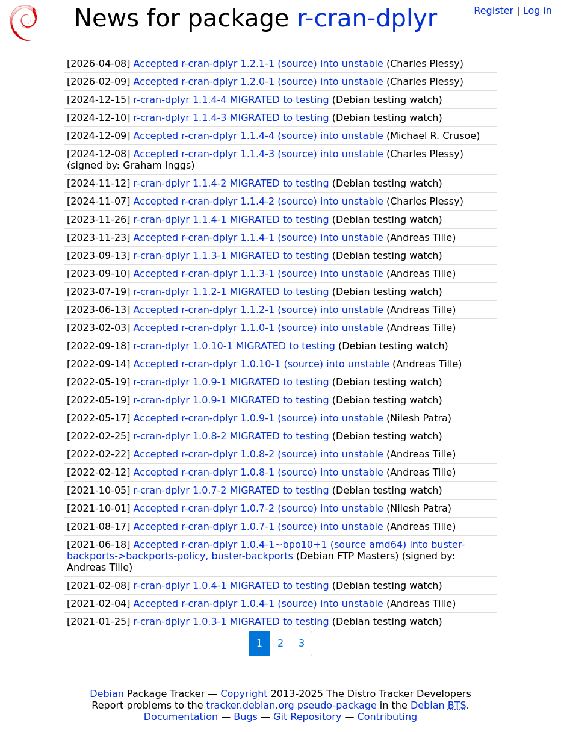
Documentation (181, 716)
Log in (537, 10)
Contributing (388, 716)
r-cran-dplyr (367, 18)
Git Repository (307, 716)
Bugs (246, 716)
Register (493, 10)
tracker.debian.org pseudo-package (291, 705)
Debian (107, 693)
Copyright (243, 693)
